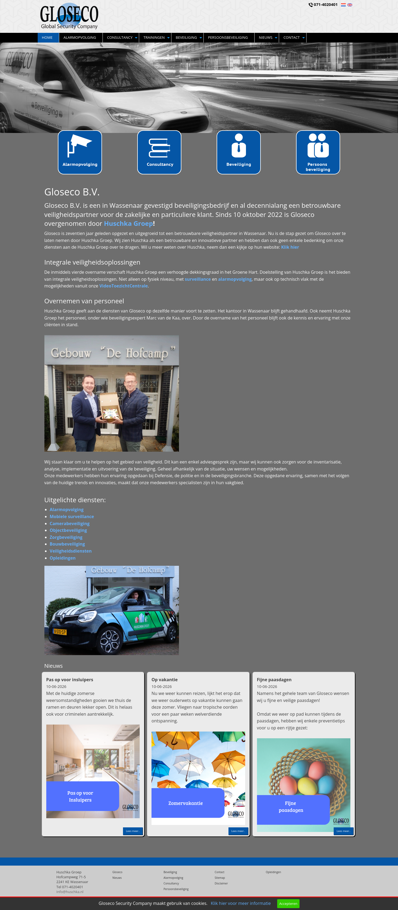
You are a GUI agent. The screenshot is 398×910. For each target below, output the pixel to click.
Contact (291, 37)
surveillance (198, 279)
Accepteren (288, 903)
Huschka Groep (128, 223)
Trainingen (154, 37)
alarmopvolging (235, 279)
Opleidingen (273, 872)
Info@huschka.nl (70, 891)
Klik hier (290, 247)
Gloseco (117, 872)
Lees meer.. (133, 831)
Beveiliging (186, 37)
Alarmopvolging (80, 37)
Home (47, 37)
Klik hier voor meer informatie (241, 903)
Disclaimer (221, 883)
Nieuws (266, 37)
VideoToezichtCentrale (123, 286)
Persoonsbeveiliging (228, 37)
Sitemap (220, 878)
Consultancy (119, 37)
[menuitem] (48, 38)
